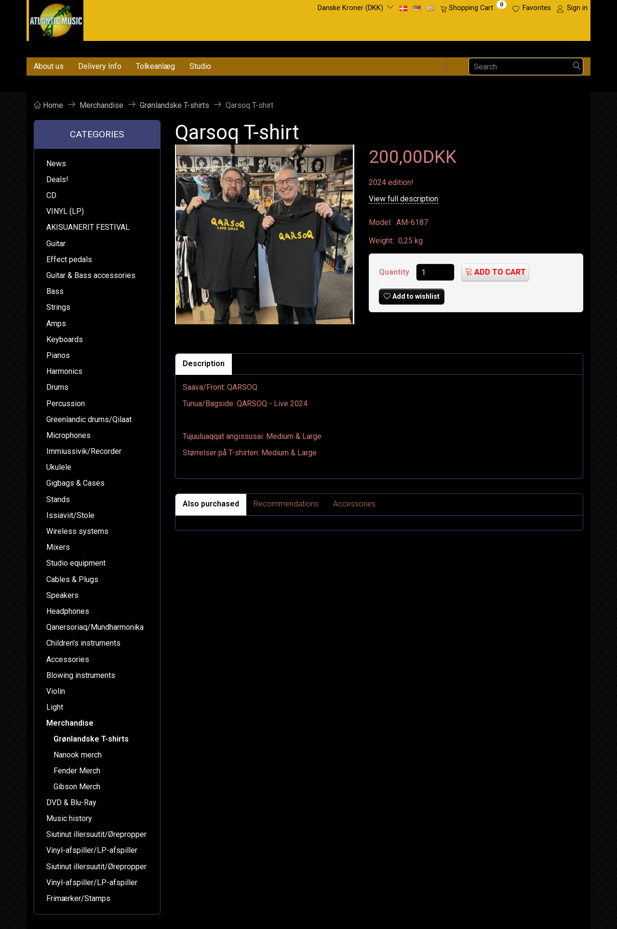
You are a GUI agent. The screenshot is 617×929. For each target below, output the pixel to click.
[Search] (577, 66)
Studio (200, 66)
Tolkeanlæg (155, 66)
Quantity (395, 272)
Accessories (354, 503)
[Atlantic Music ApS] (56, 18)
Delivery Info (99, 66)
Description (204, 363)
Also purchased (211, 503)
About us (49, 66)
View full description (403, 198)
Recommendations (286, 503)
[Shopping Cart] (473, 8)
